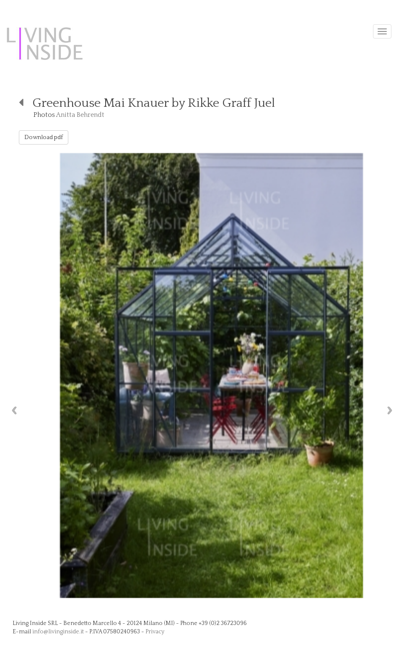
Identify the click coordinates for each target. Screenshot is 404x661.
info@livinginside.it (58, 631)
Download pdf (43, 137)
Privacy (154, 631)
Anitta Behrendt (80, 115)
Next (392, 410)
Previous (12, 410)
